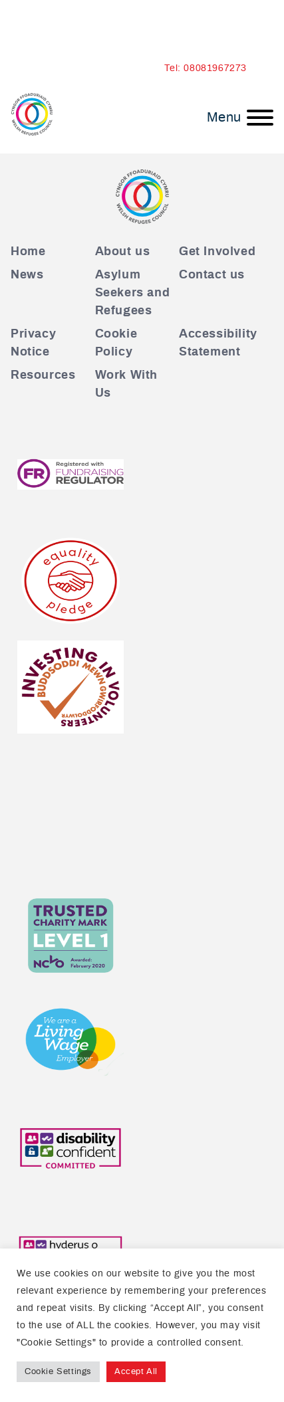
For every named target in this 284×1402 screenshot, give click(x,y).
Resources (43, 375)
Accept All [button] (136, 1371)
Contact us (212, 275)
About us (122, 252)
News (27, 275)
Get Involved (217, 252)
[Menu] (240, 117)
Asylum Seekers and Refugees (132, 293)
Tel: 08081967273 (205, 68)
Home (28, 252)
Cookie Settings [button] (58, 1371)
